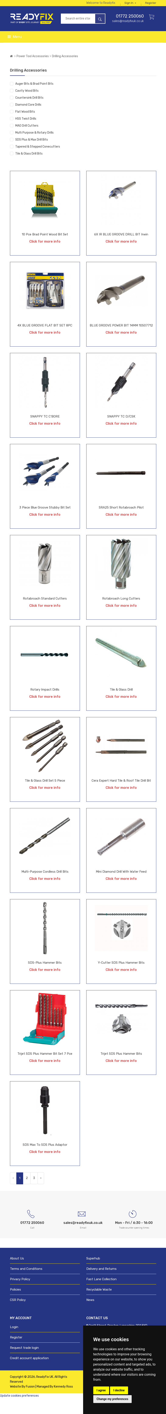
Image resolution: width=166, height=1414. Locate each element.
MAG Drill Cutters (26, 140)
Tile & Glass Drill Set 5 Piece (45, 795)
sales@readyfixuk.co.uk (128, 35)
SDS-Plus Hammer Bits (45, 977)
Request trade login (24, 1363)
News (90, 1315)
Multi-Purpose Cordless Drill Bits (44, 886)
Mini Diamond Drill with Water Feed (121, 886)
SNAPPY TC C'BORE (45, 431)
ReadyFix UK (44, 1392)
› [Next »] (40, 1192)
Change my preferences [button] (112, 1399)
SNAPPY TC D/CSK (121, 431)
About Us (17, 1274)
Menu (15, 51)
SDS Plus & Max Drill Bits (31, 154)
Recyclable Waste (99, 1305)
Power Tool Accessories (33, 71)
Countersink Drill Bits (29, 112)
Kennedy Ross (63, 1402)
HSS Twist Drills (25, 133)
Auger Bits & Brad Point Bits (34, 98)
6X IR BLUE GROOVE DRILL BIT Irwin (121, 249)
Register (150, 15)
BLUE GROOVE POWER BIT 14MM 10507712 (121, 340)
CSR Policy (18, 1315)
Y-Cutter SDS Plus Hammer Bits (121, 977)
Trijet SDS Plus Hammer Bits (121, 1068)
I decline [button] (119, 1390)
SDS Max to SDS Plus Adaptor (45, 1159)
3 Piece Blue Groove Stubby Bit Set (45, 522)
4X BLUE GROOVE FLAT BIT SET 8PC (44, 340)
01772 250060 (130, 30)
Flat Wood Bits (25, 126)
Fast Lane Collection (101, 1295)
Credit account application (29, 1374)
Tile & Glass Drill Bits (29, 168)
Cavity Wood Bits (27, 105)
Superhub (93, 1274)
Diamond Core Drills (28, 119)
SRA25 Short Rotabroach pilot (121, 522)
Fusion (30, 1402)
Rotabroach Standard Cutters (45, 613)
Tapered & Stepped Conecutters (37, 161)
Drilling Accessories (65, 71)
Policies (15, 1305)
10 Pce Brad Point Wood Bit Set (45, 249)
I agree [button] (101, 1390)
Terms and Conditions (26, 1284)
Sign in (150, 5)
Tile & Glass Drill (121, 704)
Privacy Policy (20, 1295)
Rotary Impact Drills (44, 704)
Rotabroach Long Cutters (121, 613)
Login (14, 1343)
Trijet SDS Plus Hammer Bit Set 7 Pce (44, 1068)
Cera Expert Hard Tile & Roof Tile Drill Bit (121, 795)
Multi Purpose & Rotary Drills (34, 147)
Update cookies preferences (19, 1411)
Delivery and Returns (101, 1284)
